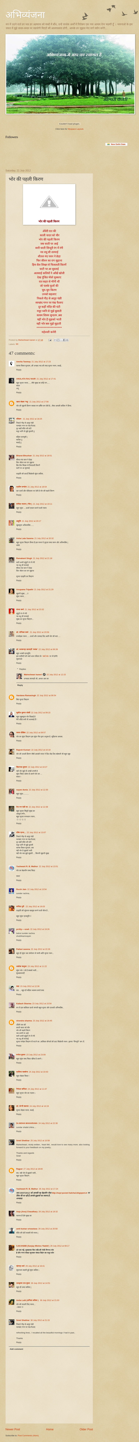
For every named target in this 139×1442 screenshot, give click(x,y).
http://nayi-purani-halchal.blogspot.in (70, 1193)
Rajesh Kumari (23, 750)
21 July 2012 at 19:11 (42, 504)
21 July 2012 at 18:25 (32, 419)
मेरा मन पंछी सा (22, 807)
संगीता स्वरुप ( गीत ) (24, 504)
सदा (17, 986)
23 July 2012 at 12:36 (29, 986)
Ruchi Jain (21, 889)
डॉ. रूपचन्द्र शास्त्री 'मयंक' (27, 649)
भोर (17, 344)
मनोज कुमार (20, 1054)
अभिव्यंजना (25, 15)
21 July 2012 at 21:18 (42, 558)
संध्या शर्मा (20, 609)
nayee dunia (22, 790)
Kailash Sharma (23, 1003)
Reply (18, 370)
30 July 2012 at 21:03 (49, 1300)
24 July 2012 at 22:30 (48, 1123)
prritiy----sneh (22, 929)
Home (50, 1429)
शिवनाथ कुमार (21, 767)
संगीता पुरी (20, 906)
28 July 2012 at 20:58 (47, 1229)
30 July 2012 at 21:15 (40, 1320)
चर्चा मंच (45, 656)
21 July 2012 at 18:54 (37, 487)
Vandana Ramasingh (26, 695)
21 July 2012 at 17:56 (39, 402)
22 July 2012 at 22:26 (40, 949)
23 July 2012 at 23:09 (35, 1054)
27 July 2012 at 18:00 (33, 1169)
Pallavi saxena (23, 949)
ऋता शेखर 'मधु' (22, 402)
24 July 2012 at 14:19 (39, 1106)
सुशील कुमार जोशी (23, 712)
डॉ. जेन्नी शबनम (22, 1106)
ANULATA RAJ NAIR (26, 379)
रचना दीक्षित (20, 732)
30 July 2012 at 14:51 (40, 1283)
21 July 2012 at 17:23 (41, 361)
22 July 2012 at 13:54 (37, 889)
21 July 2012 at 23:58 (39, 632)
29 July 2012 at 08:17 (59, 1246)
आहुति (18, 521)
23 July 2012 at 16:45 (42, 1021)
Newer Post (12, 1429)
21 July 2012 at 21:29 (43, 589)
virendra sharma (24, 1021)
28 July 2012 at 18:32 (48, 1211)
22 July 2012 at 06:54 (46, 695)
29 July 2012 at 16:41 (35, 1266)
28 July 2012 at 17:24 (48, 1189)
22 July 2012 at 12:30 (38, 790)
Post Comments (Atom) (28, 1435)
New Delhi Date (116, 144)
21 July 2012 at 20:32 (44, 538)
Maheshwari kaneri (33, 674)
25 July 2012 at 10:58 (40, 1140)
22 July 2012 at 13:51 (48, 866)
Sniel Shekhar (23, 1140)
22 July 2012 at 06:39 (48, 649)
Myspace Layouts (76, 129)
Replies (22, 669)
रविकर (19, 419)
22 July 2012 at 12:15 (56, 674)
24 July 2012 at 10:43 (38, 1072)
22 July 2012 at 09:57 (36, 732)
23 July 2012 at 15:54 (42, 1003)
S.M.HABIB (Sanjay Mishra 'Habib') (32, 1246)
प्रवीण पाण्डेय (21, 487)
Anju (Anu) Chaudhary (27, 1211)
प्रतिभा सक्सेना (22, 1072)
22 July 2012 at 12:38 (38, 807)
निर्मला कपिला (21, 1089)
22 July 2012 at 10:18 (40, 750)
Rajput (19, 1169)
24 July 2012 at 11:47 (37, 1089)
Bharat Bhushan (24, 455)
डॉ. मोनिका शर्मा (22, 632)
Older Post (86, 1429)
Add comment (16, 1349)
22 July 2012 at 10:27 (37, 767)
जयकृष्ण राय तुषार (23, 1283)
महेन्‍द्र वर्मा (20, 1266)
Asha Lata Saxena (24, 538)
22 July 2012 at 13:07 (36, 832)
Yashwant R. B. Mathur (27, 866)
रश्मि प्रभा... (21, 832)
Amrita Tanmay (23, 361)
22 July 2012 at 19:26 (40, 929)
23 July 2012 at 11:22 (37, 966)
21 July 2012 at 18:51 (42, 455)
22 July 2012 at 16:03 (35, 906)
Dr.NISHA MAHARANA (26, 1123)
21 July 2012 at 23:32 (34, 609)
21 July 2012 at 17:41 (46, 379)
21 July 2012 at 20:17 (31, 521)
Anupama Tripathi (24, 589)
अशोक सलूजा (21, 966)
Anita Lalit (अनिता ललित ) (27, 1300)
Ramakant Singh (24, 558)
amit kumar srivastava (26, 1229)
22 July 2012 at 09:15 (40, 712)
